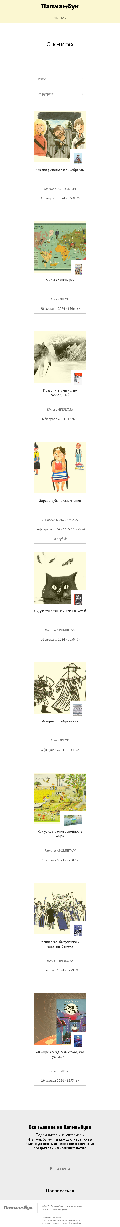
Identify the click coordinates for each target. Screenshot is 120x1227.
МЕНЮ (58, 18)
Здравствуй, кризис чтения (60, 501)
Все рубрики (45, 94)
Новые (41, 79)
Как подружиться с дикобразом (60, 170)
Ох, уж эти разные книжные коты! (60, 611)
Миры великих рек (60, 280)
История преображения (60, 721)
